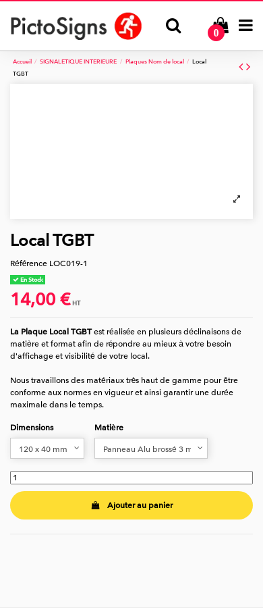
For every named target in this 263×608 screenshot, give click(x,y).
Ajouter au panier (131, 505)
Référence (28, 263)
